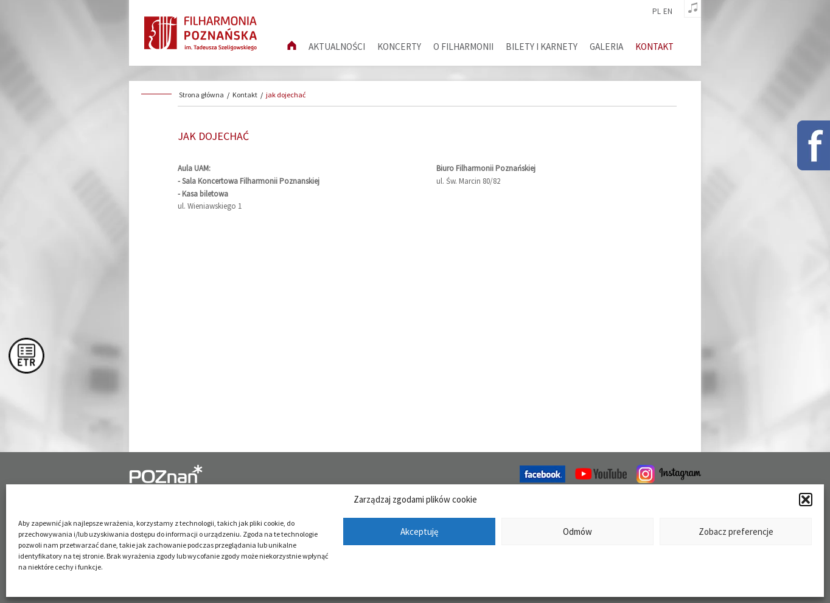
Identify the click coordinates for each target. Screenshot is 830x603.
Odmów (577, 531)
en (667, 11)
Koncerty (399, 46)
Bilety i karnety (541, 46)
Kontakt (654, 46)
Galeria (606, 46)
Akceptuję (419, 531)
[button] (806, 499)
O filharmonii (463, 46)
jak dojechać (285, 94)
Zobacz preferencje (736, 531)
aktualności (337, 46)
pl (656, 11)
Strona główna (201, 94)
